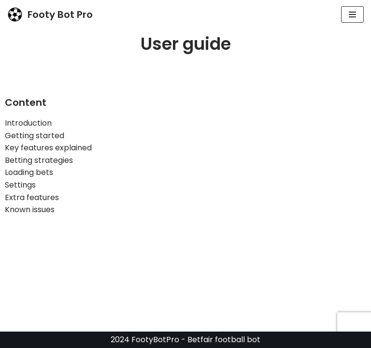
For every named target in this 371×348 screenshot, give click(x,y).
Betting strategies (39, 160)
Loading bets (29, 172)
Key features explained (48, 147)
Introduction (28, 123)
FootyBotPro (155, 339)
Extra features (32, 197)
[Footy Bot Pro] (50, 14)
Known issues (30, 209)
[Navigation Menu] (352, 14)
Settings (20, 184)
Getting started (34, 135)
